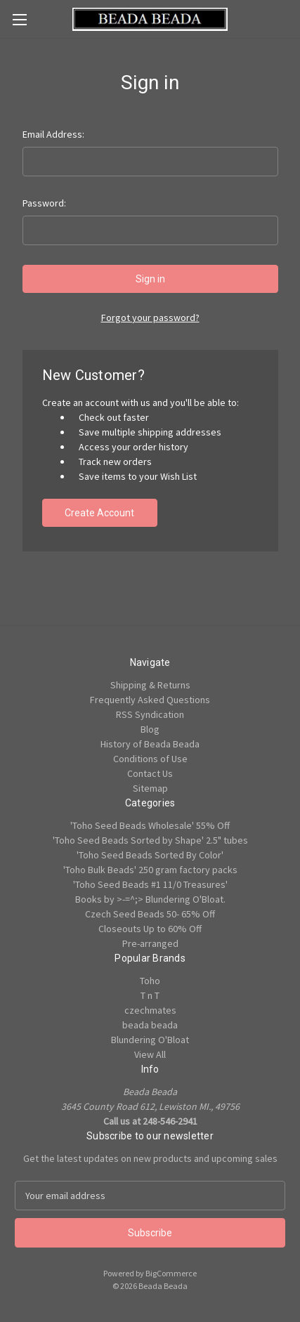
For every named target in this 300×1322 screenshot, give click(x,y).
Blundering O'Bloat (150, 1039)
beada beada (150, 1025)
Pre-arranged (150, 943)
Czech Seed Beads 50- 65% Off (150, 914)
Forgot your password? (150, 317)
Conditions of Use (150, 758)
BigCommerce (171, 1273)
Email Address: (53, 134)
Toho (150, 980)
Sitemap (150, 788)
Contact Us (150, 773)
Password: (44, 203)
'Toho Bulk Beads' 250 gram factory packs (150, 869)
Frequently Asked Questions (150, 699)
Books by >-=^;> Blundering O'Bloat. (150, 899)
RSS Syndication (150, 714)
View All (150, 1054)
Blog (150, 729)
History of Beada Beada (150, 744)
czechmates (150, 1010)
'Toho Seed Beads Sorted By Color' (150, 855)
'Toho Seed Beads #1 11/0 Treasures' (150, 884)
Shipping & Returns (150, 685)
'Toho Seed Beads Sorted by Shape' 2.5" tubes (150, 840)
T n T (150, 995)
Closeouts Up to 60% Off (150, 928)
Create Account (99, 512)
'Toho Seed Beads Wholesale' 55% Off (150, 825)
